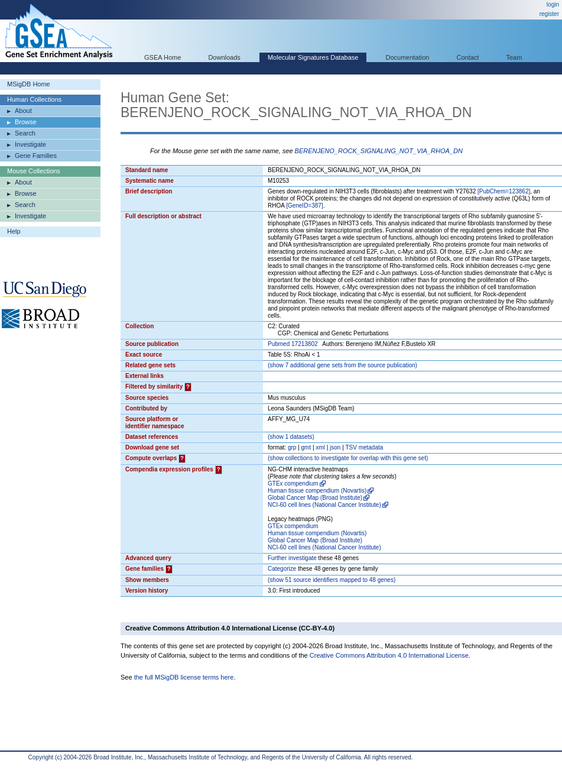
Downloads (224, 57)
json (335, 447)
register (549, 14)
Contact (468, 57)
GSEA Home (162, 57)
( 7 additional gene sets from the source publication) (342, 365)
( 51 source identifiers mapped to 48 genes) (331, 580)
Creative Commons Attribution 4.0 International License (389, 655)
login (553, 4)
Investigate (30, 144)
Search (25, 133)
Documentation (407, 57)
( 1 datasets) (291, 437)
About (23, 110)
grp (292, 447)
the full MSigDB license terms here (184, 677)
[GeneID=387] (304, 205)
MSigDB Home (28, 84)
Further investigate (292, 558)
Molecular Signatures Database (313, 57)
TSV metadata (364, 447)
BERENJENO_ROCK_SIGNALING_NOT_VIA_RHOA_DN (379, 150)
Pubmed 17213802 (293, 344)
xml (320, 447)
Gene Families (36, 155)
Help (14, 231)
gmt (306, 447)
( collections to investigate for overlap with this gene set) (348, 458)
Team (514, 57)
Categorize (282, 568)
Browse (26, 121)
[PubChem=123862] (503, 191)
